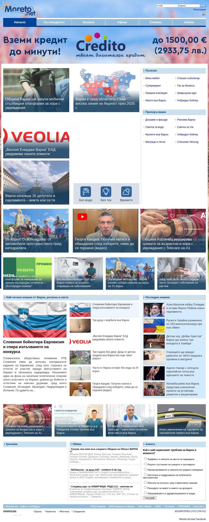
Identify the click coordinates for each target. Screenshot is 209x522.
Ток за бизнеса (184, 85)
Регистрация (200, 9)
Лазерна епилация (155, 93)
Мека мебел (152, 78)
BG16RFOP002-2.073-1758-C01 (190, 511)
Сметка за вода (154, 127)
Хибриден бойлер (186, 100)
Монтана (63, 511)
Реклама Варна (185, 119)
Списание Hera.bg (186, 141)
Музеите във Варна (156, 134)
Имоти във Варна (155, 100)
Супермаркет (152, 85)
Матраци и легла (154, 141)
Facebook (201, 519)
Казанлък (50, 511)
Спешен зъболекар (187, 78)
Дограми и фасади (155, 119)
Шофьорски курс (186, 93)
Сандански (78, 511)
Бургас (37, 511)
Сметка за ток (184, 127)
